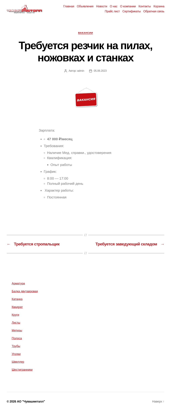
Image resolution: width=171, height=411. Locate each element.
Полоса (17, 338)
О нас (113, 6)
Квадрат (17, 307)
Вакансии (85, 32)
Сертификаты (131, 11)
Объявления (85, 6)
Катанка (17, 299)
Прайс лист (112, 11)
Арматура (18, 283)
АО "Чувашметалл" (31, 401)
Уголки (16, 354)
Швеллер (18, 361)
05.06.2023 (100, 70)
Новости (101, 6)
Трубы (16, 346)
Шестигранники (22, 369)
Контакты (144, 6)
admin (80, 70)
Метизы (17, 330)
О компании (128, 6)
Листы (16, 322)
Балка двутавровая (25, 291)
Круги (15, 314)
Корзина (158, 6)
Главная (68, 6)
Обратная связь (153, 11)
